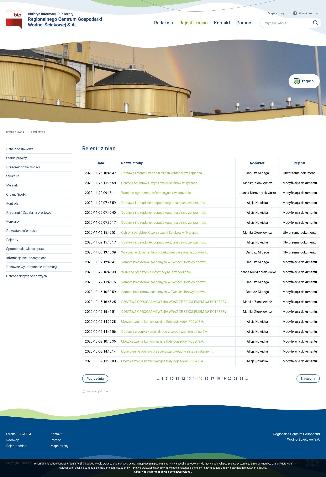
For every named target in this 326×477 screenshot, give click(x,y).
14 (195, 378)
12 (183, 378)
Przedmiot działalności (23, 167)
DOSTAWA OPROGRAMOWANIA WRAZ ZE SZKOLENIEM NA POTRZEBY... (174, 302)
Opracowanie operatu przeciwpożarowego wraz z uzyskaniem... (167, 351)
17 (212, 378)
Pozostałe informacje (21, 231)
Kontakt (222, 22)
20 (230, 378)
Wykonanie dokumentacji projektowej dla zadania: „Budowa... (164, 252)
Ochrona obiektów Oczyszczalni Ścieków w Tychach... (160, 183)
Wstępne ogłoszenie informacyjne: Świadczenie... (157, 193)
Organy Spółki (16, 194)
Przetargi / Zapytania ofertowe (28, 213)
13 (189, 378)
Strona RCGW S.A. (19, 434)
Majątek (12, 185)
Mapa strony (276, 13)
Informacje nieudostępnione (26, 258)
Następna (308, 378)
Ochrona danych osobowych (26, 276)
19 (224, 378)
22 (241, 378)
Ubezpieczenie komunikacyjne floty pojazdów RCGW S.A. (162, 322)
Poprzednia (95, 378)
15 (201, 378)
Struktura (12, 176)
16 (206, 378)
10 (171, 378)
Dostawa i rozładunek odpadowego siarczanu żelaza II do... (164, 203)
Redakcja (163, 22)
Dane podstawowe (19, 149)
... (158, 378)
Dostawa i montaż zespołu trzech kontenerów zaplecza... (162, 173)
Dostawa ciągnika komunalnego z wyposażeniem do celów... (165, 332)
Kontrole (12, 203)
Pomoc (243, 22)
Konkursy (13, 222)
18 (218, 378)
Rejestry (12, 240)
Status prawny (16, 158)
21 (235, 378)
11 (177, 378)
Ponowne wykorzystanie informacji (31, 267)
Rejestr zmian (193, 22)
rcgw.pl (304, 81)
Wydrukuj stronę (97, 391)
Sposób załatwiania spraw (25, 249)
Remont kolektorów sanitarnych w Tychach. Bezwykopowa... (164, 262)
